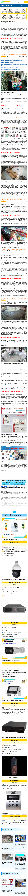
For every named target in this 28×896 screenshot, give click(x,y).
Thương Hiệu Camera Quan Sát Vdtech (17, 484)
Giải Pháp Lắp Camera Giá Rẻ (9, 22)
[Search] (17, 2)
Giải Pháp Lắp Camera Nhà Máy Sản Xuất (7, 846)
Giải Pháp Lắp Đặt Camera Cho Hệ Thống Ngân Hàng (20, 864)
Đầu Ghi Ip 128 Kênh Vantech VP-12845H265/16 (12, 620)
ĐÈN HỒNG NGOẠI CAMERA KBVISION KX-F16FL (13, 700)
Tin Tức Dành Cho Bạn (10, 874)
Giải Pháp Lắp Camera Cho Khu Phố (20, 845)
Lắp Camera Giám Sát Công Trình (12, 480)
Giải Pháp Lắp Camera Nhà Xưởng (7, 863)
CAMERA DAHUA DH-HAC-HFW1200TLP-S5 (11, 660)
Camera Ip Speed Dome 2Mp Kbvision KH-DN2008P (13, 579)
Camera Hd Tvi (10, 482)
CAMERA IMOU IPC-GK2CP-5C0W (9, 539)
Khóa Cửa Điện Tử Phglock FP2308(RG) (10, 777)
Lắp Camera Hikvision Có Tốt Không (20, 889)
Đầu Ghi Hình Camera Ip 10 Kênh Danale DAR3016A (13, 737)
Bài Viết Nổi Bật (7, 830)
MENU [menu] (23, 5)
